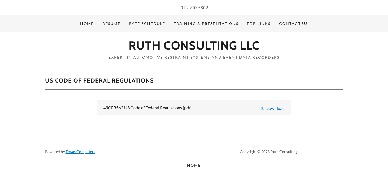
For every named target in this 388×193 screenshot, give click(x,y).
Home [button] (194, 165)
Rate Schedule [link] (147, 23)
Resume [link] (111, 23)
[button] (272, 107)
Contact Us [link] (293, 23)
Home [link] (87, 23)
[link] (194, 47)
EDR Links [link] (259, 23)
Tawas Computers (80, 151)
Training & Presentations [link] (206, 23)
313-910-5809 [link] (194, 7)
